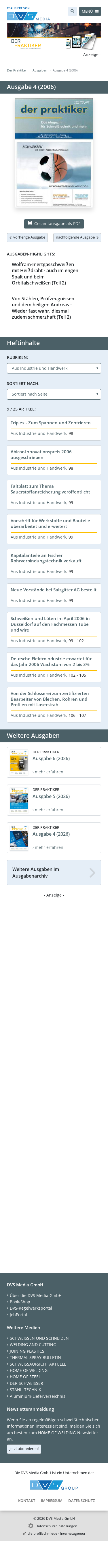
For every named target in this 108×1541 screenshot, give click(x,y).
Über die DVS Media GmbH (36, 1295)
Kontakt (26, 1500)
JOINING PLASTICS (27, 1351)
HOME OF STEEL (25, 1376)
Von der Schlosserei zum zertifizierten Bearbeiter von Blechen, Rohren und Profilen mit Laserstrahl (50, 699)
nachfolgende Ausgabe (77, 237)
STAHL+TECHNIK (25, 1389)
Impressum (51, 1500)
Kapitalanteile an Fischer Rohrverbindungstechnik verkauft (46, 558)
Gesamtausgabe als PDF (54, 223)
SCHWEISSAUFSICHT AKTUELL (38, 1364)
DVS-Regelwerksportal (31, 1308)
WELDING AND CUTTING (33, 1344)
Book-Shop (20, 1301)
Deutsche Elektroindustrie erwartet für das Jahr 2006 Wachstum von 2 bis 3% (51, 661)
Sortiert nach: (23, 383)
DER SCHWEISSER (26, 1383)
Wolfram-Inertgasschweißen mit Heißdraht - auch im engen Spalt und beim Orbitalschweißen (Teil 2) (45, 273)
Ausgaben (40, 70)
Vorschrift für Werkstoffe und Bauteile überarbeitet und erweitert (50, 523)
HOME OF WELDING (29, 1370)
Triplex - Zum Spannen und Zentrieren (51, 422)
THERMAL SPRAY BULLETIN (35, 1357)
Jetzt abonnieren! (24, 1448)
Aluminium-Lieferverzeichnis (37, 1396)
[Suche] (72, 11)
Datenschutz (81, 1500)
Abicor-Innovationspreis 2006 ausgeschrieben (41, 454)
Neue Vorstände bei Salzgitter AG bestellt (53, 590)
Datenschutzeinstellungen (56, 1525)
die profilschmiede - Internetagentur (57, 1533)
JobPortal (18, 1314)
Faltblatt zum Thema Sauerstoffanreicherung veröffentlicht (50, 489)
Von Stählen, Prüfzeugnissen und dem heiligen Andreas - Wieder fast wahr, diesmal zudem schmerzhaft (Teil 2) (43, 307)
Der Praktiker (17, 70)
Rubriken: (17, 357)
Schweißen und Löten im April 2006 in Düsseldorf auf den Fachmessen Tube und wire (50, 624)
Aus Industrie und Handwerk (38, 433)
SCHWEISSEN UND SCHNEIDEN (39, 1338)
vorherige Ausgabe (27, 237)
